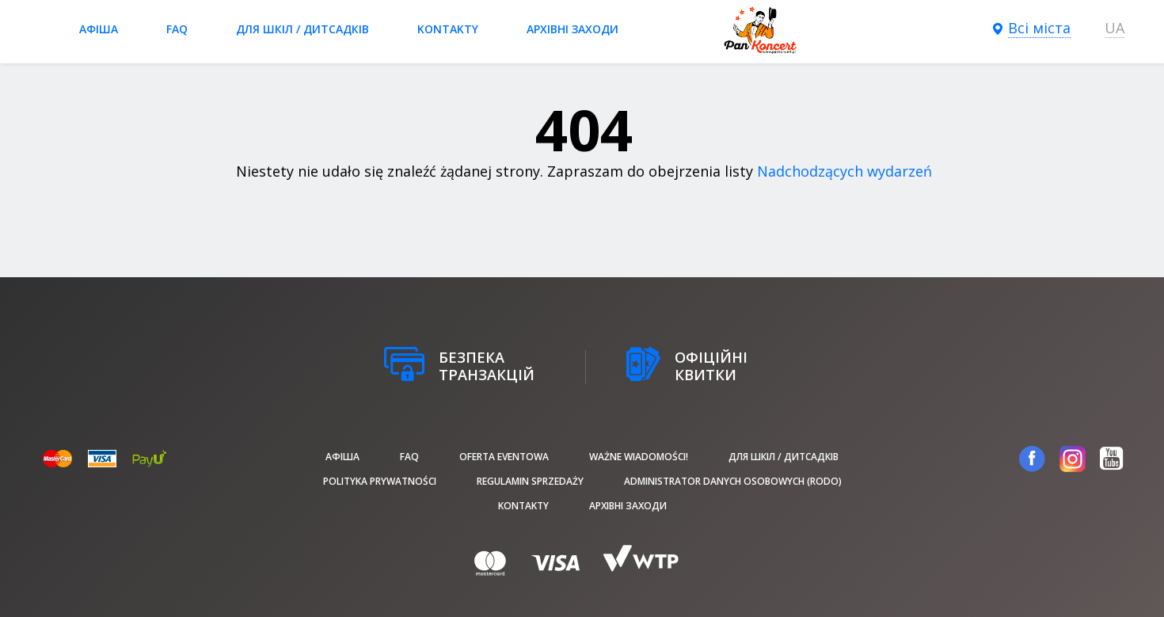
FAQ (177, 28)
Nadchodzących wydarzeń (844, 171)
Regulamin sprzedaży (530, 481)
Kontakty (447, 28)
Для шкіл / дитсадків (302, 28)
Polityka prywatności (379, 481)
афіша (98, 28)
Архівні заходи (572, 28)
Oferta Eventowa (504, 456)
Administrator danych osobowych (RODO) (733, 481)
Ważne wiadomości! (638, 456)
